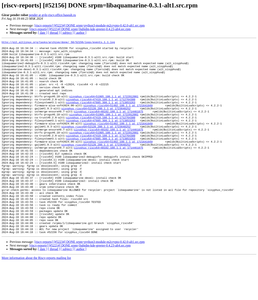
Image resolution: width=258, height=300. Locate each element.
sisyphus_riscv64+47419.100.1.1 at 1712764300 (100, 111)
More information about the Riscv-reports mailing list (36, 296)
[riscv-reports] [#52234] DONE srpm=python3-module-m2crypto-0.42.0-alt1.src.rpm (89, 25)
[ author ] (80, 32)
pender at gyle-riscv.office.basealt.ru (52, 15)
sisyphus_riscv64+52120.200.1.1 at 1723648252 (95, 122)
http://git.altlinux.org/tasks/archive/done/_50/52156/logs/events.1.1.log (58, 42)
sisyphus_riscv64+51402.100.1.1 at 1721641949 (118, 118)
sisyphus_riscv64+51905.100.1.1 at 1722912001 (103, 108)
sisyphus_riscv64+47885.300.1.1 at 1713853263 (100, 115)
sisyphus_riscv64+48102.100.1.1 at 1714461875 (108, 126)
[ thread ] (54, 32)
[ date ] (42, 32)
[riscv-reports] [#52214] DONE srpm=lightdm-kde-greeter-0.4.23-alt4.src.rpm (80, 29)
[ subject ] (67, 32)
